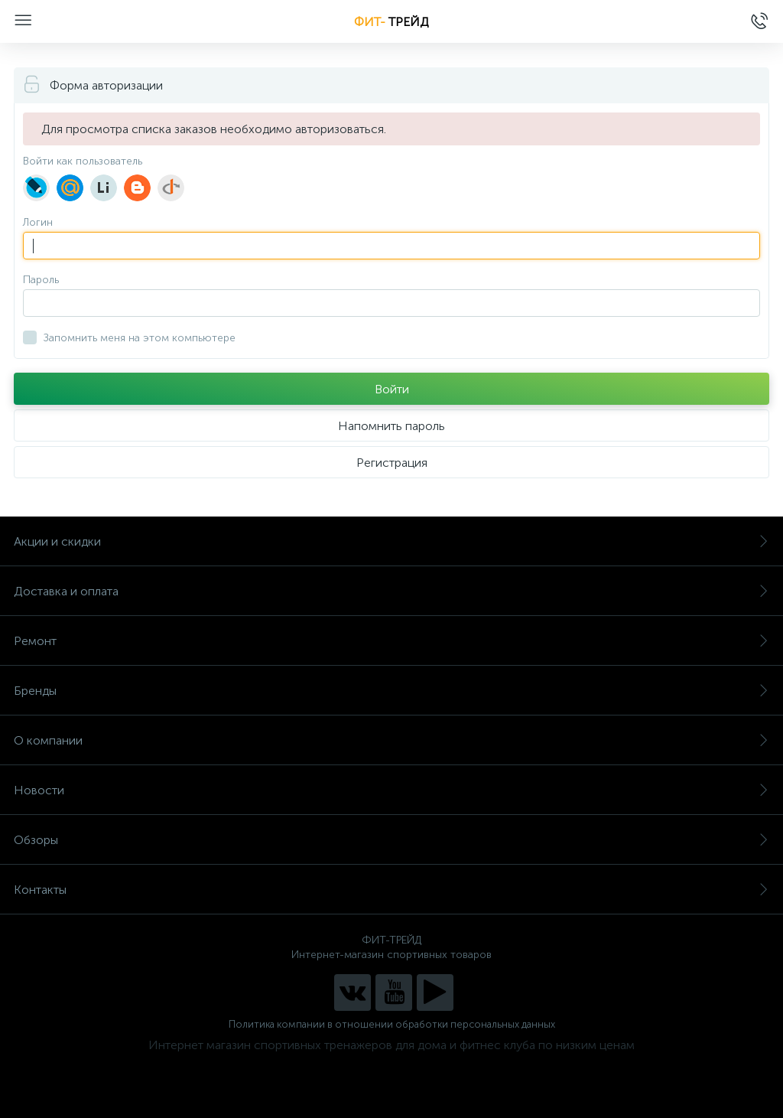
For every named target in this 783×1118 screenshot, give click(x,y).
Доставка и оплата (391, 591)
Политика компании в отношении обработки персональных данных (392, 1024)
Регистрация (391, 462)
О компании (391, 740)
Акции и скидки (391, 541)
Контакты (391, 889)
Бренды (391, 690)
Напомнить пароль (391, 426)
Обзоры (391, 840)
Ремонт (391, 641)
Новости (391, 790)
